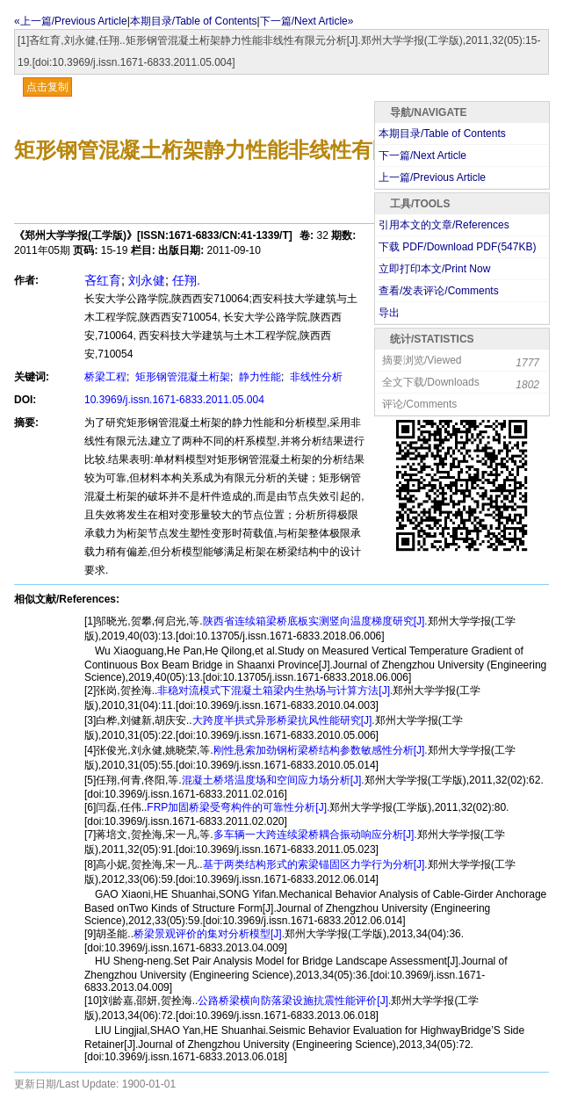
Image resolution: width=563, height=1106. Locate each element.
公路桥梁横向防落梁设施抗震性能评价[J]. (294, 1000)
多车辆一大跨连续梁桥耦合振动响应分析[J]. (315, 834)
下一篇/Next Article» (307, 21)
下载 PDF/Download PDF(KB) (457, 247)
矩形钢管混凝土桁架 (181, 377)
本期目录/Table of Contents (193, 21)
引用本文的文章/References (444, 225)
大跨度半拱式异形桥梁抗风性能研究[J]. (283, 720)
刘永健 (146, 280)
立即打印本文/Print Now (434, 269)
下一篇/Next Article (422, 155)
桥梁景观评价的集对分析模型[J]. (209, 934)
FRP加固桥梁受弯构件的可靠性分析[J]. (238, 807)
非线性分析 (315, 377)
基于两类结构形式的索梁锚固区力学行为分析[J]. (315, 864)
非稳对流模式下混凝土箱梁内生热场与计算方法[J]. (275, 690)
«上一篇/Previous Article (70, 21)
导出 (389, 313)
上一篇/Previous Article (432, 177)
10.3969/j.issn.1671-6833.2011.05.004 (174, 400)
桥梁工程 (105, 377)
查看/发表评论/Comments (439, 291)
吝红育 (102, 280)
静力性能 (258, 377)
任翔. (186, 280)
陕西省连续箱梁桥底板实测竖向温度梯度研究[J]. (315, 621)
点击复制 (47, 87)
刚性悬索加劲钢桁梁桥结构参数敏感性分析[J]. (320, 750)
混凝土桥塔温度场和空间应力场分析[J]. (273, 780)
